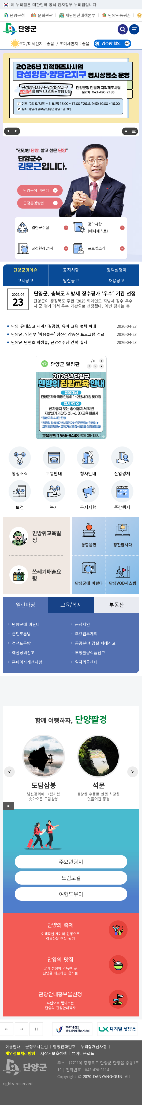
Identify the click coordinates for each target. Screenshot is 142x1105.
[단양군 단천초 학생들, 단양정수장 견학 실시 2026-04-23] (71, 342)
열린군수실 (40, 227)
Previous (8, 131)
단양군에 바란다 (36, 190)
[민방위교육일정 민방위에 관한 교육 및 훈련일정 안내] (36, 536)
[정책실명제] (116, 269)
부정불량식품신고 (90, 652)
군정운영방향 (33, 203)
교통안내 (54, 473)
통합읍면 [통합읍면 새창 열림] (88, 544)
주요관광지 (71, 861)
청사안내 (88, 473)
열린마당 (25, 604)
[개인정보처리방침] (20, 1053)
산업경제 (122, 473)
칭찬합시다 (122, 544)
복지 (54, 507)
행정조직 (20, 473)
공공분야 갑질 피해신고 (95, 643)
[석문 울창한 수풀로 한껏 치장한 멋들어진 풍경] (98, 767)
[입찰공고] (71, 280)
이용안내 (12, 1046)
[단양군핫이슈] (25, 269)
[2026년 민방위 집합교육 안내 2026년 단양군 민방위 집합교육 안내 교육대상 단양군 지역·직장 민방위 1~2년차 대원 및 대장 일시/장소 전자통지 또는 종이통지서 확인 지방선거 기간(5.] (71, 405)
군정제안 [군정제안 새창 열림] (82, 624)
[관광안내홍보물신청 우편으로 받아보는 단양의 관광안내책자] (71, 999)
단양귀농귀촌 (119, 15)
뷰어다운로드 (83, 1053)
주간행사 (122, 507)
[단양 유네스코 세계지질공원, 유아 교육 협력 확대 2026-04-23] (71, 326)
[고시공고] (25, 280)
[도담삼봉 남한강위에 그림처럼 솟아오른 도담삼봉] (43, 767)
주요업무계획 (86, 633)
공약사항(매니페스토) (98, 227)
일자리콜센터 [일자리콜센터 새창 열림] (86, 662)
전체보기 (134, 131)
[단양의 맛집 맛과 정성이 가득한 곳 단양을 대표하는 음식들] (71, 964)
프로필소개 (96, 248)
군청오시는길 (36, 1046)
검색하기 (123, 29)
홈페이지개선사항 (27, 662)
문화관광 (45, 15)
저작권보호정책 (53, 1053)
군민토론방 (21, 633)
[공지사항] (71, 269)
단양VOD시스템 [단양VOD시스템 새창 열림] (122, 583)
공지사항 (88, 507)
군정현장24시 (42, 248)
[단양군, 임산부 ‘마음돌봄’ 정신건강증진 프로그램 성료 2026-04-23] (71, 334)
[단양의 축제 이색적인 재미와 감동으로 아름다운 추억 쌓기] (71, 930)
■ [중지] (126, 131)
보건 (20, 507)
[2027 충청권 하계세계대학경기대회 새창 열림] (74, 1029)
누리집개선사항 (94, 1046)
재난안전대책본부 (80, 15)
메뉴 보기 (134, 29)
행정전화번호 (64, 1046)
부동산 (116, 604)
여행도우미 (71, 894)
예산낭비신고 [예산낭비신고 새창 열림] (23, 652)
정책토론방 (21, 643)
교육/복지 (71, 604)
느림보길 (71, 878)
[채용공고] (116, 280)
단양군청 (20, 28)
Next (16, 131)
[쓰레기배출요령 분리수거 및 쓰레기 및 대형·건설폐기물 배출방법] (36, 575)
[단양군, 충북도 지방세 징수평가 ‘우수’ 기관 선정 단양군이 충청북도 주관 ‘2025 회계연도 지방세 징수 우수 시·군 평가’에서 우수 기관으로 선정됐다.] (71, 299)
